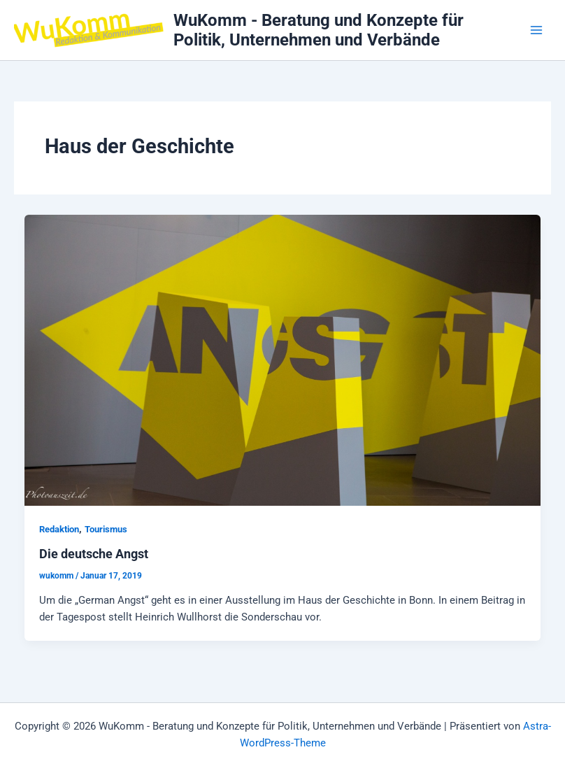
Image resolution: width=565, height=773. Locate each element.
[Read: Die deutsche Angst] (282, 359)
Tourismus (106, 529)
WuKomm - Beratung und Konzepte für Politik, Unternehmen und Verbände (318, 30)
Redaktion (59, 529)
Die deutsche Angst (93, 553)
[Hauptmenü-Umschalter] (536, 30)
